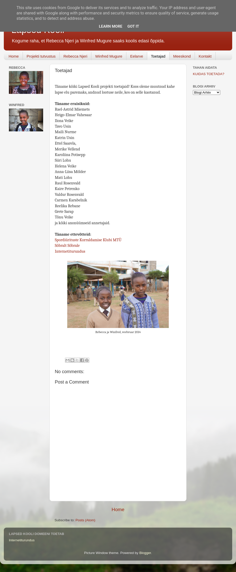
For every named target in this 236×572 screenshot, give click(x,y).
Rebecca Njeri (75, 56)
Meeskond (182, 56)
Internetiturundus (70, 251)
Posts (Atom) (85, 520)
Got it (133, 26)
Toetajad (158, 56)
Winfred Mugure (108, 56)
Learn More (110, 26)
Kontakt (205, 56)
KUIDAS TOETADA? (208, 74)
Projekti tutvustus (41, 56)
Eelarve (136, 56)
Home (14, 56)
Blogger (145, 553)
